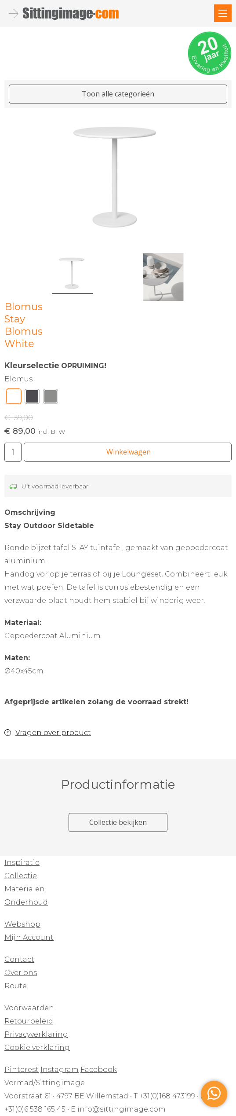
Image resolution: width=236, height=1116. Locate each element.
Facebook (98, 1069)
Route (15, 986)
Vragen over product (53, 732)
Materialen (24, 889)
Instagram (59, 1069)
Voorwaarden (29, 1008)
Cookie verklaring (37, 1047)
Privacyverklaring (36, 1034)
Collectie (20, 876)
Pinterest (21, 1069)
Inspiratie (22, 862)
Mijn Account (29, 937)
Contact (19, 959)
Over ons (20, 972)
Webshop (22, 924)
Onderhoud (26, 902)
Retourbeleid (28, 1021)
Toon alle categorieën (118, 94)
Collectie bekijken (118, 822)
